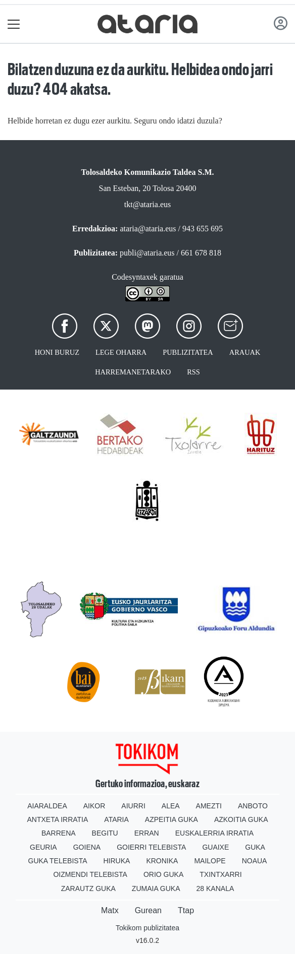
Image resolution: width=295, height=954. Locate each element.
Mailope (209, 861)
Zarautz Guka (88, 888)
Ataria (116, 819)
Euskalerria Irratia (214, 833)
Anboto (253, 806)
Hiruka (117, 861)
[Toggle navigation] (14, 24)
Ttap (186, 910)
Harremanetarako (133, 372)
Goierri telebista (151, 847)
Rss (193, 372)
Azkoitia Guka (241, 819)
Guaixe (215, 847)
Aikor (94, 806)
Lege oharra (120, 352)
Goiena (87, 847)
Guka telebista (57, 861)
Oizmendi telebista (90, 874)
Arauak (245, 352)
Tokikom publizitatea (147, 928)
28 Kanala (215, 888)
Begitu (105, 833)
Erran (146, 833)
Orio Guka (163, 874)
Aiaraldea (47, 806)
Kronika (162, 861)
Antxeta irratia (57, 819)
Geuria (43, 847)
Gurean (148, 910)
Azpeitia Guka (171, 819)
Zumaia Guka (156, 888)
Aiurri (133, 806)
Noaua (254, 861)
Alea (171, 806)
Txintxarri (220, 874)
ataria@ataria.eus (148, 228)
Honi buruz (57, 352)
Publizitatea (188, 352)
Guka (255, 847)
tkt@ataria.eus (147, 204)
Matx (110, 910)
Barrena (58, 833)
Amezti (209, 806)
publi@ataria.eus (147, 252)
